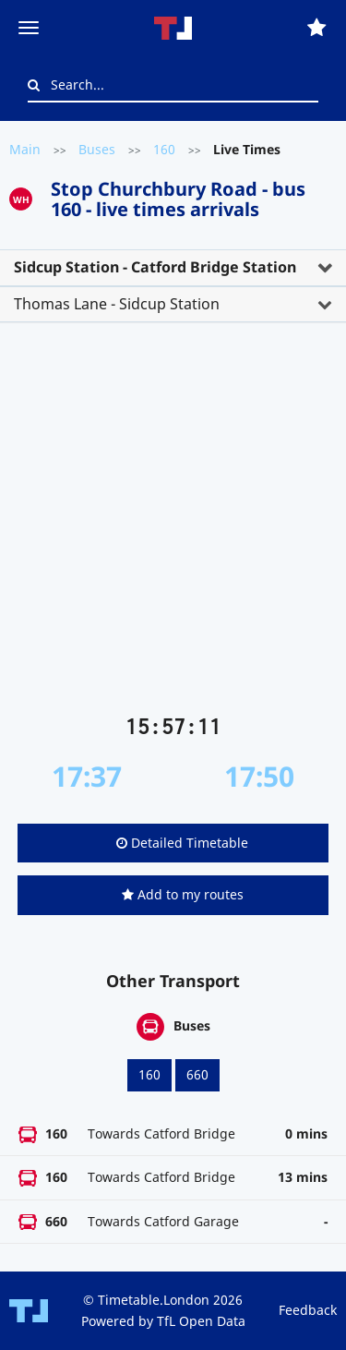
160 (164, 149)
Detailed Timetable (182, 842)
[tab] (173, 267)
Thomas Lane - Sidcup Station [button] (117, 304)
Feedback (308, 1310)
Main (25, 149)
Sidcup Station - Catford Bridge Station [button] (155, 267)
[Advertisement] (173, 526)
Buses (96, 149)
